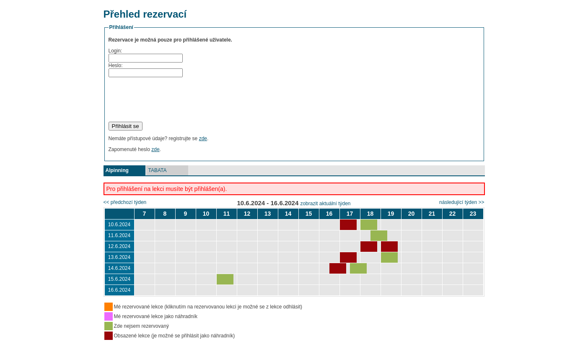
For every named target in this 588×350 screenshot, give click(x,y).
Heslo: (116, 65)
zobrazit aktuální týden (325, 203)
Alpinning (117, 170)
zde (203, 138)
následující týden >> (461, 202)
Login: (115, 51)
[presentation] (172, 99)
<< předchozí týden (125, 202)
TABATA (157, 170)
